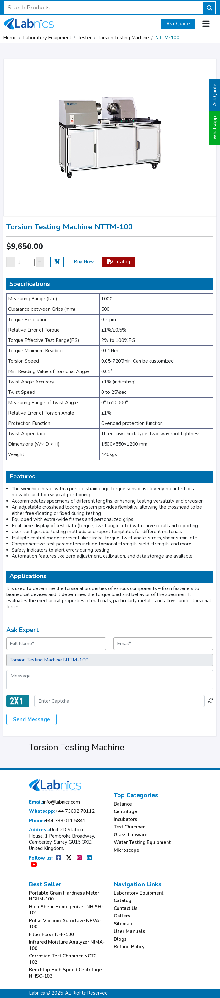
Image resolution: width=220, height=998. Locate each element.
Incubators (125, 819)
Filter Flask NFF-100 (51, 935)
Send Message (31, 719)
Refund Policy (129, 947)
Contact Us (126, 909)
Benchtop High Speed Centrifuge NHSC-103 (65, 973)
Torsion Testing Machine (123, 38)
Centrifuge (125, 812)
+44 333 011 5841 (57, 821)
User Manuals (129, 931)
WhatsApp (215, 128)
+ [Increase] (40, 262)
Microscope (126, 850)
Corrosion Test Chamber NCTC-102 (63, 959)
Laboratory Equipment (47, 38)
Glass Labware (131, 835)
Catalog (118, 261)
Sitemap (123, 924)
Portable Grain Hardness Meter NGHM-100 (64, 896)
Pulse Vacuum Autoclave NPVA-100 (65, 924)
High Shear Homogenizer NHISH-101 (66, 910)
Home (10, 38)
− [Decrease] (11, 262)
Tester (84, 38)
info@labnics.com (54, 802)
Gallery (122, 916)
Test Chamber (129, 827)
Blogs (120, 939)
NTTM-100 (167, 38)
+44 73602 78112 (62, 811)
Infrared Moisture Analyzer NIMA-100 (67, 945)
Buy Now (84, 262)
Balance (123, 804)
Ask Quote (178, 23)
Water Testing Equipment (142, 842)
